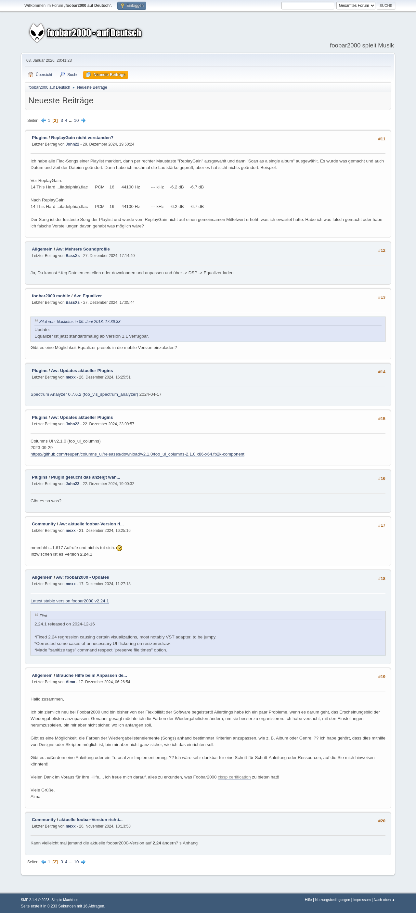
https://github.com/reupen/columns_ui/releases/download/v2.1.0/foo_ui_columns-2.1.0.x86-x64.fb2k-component (137, 454)
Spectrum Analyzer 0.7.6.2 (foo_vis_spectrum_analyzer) (84, 394)
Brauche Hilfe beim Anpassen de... (91, 675)
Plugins (39, 137)
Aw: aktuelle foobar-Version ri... (91, 523)
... (71, 120)
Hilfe (308, 900)
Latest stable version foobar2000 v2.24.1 (70, 600)
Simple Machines (64, 900)
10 (76, 120)
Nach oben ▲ (384, 900)
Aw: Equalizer (87, 295)
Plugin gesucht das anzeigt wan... (85, 477)
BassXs (73, 255)
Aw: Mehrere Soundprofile (83, 249)
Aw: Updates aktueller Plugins (82, 370)
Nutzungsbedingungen (332, 900)
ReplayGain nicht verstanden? (82, 137)
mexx (71, 377)
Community (44, 523)
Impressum (361, 900)
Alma (70, 682)
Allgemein (42, 249)
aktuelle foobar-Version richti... (91, 819)
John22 (72, 144)
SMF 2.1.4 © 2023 (35, 900)
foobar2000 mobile (51, 295)
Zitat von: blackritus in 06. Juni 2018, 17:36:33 (80, 321)
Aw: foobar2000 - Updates (82, 577)
